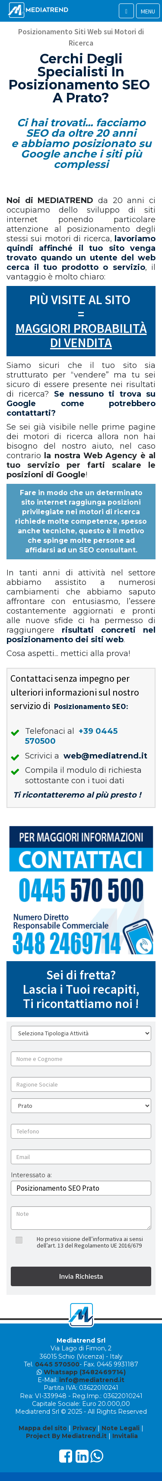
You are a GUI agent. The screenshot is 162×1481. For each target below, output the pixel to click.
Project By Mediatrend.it (66, 1436)
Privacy (84, 1428)
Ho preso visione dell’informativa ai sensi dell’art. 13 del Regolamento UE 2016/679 (90, 1242)
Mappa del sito (43, 1428)
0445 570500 (57, 1364)
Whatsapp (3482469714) (85, 1372)
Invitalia (125, 1436)
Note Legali (121, 1428)
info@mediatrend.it (91, 1380)
